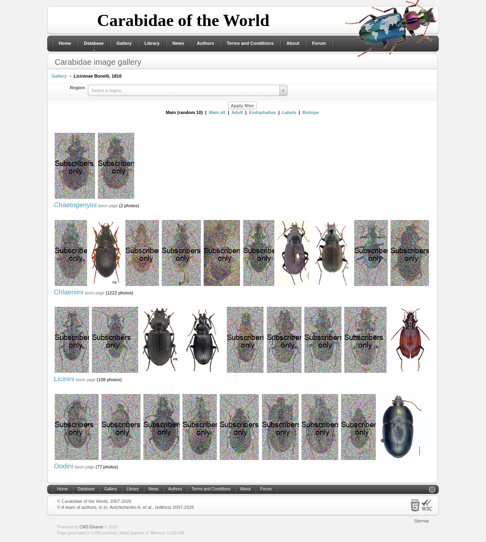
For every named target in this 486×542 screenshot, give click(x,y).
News (178, 43)
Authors (205, 43)
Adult (237, 112)
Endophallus (262, 112)
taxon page (108, 206)
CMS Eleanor (91, 527)
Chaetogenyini (75, 205)
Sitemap (421, 521)
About (292, 43)
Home (65, 43)
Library (152, 43)
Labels (289, 112)
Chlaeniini (68, 292)
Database (94, 43)
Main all (217, 112)
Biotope (310, 112)
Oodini (63, 466)
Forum (319, 43)
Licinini (64, 379)
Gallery (124, 43)
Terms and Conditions (250, 43)
